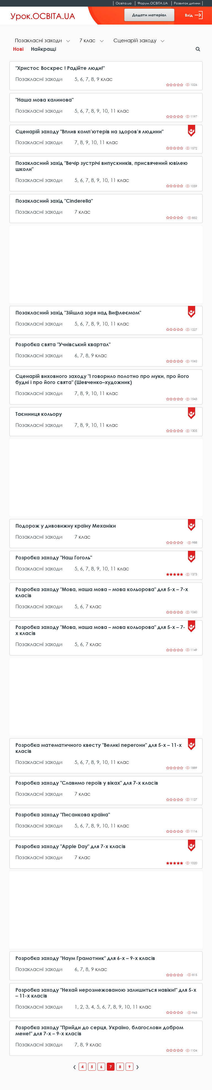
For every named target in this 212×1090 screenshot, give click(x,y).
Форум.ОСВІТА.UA (152, 3)
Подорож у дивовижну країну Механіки (65, 526)
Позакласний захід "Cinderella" (54, 201)
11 (113, 111)
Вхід (194, 15)
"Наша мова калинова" (44, 100)
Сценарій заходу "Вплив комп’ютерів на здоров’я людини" (89, 131)
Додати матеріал (149, 14)
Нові (18, 49)
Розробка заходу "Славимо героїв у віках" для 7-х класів (86, 783)
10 (105, 111)
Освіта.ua (123, 3)
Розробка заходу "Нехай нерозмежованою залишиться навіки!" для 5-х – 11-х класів (105, 993)
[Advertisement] (106, 264)
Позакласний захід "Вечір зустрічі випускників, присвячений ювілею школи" (101, 166)
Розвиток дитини (187, 3)
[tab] (41, 41)
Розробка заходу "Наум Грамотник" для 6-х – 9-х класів (85, 958)
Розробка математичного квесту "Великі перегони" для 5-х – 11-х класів (98, 748)
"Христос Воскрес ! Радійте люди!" (60, 68)
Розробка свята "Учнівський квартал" (62, 344)
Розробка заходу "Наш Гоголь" (53, 557)
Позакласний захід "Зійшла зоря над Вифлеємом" (78, 313)
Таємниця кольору (38, 414)
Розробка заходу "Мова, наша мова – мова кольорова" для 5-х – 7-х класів (101, 592)
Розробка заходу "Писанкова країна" (62, 814)
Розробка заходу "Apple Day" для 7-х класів (70, 846)
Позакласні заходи (38, 79)
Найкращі (43, 49)
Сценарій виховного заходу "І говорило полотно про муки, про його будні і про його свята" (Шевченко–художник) (102, 379)
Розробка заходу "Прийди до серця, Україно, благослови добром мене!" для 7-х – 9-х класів (99, 1030)
